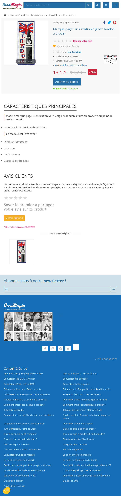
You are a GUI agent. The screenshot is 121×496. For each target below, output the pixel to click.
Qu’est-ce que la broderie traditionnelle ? (84, 433)
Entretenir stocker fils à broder (78, 439)
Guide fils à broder (13, 480)
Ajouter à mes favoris (68, 46)
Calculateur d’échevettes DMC (19, 383)
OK (113, 289)
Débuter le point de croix (16, 444)
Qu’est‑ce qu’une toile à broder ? (20, 439)
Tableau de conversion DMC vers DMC (82, 409)
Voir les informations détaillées (71, 65)
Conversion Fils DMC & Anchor (19, 378)
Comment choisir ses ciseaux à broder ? (24, 404)
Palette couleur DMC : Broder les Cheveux (25, 399)
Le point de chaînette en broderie (80, 459)
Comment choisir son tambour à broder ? (84, 404)
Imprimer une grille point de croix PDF (23, 373)
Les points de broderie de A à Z (20, 475)
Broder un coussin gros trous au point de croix (27, 465)
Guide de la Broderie (14, 485)
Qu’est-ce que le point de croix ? (79, 428)
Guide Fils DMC (70, 480)
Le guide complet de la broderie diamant (24, 423)
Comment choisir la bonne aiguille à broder (85, 399)
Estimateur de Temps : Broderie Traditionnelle (86, 389)
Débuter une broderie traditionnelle (22, 449)
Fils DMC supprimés (73, 449)
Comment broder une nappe (77, 423)
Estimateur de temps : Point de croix (22, 389)
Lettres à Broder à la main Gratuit (80, 373)
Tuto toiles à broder (14, 409)
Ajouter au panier (66, 82)
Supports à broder (19, 15)
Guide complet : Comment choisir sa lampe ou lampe (86, 417)
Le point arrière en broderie (77, 454)
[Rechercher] (88, 5)
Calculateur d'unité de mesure (19, 454)
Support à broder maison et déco (45, 15)
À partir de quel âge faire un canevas (81, 470)
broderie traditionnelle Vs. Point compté (24, 470)
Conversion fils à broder (75, 378)
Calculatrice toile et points (76, 383)
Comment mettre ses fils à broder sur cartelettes (29, 415)
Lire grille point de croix (75, 444)
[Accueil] (5, 15)
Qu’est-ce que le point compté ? (20, 433)
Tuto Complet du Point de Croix (20, 428)
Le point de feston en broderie (19, 459)
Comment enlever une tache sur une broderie (86, 475)
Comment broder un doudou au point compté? (87, 465)
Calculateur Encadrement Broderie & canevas (27, 394)
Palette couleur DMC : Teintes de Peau (82, 394)
